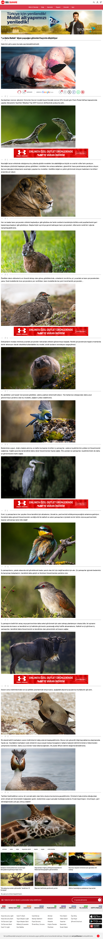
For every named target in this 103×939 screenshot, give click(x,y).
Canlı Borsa (35, 916)
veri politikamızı (77, 936)
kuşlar (42, 849)
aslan (11, 849)
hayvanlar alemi (26, 849)
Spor (73, 7)
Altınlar (50, 916)
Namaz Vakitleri (14, 907)
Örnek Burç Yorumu (38, 924)
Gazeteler (27, 907)
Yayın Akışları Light (23, 919)
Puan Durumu (51, 907)
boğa (17, 849)
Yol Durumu (83, 907)
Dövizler (50, 919)
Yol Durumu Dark (6, 924)
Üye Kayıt (74, 919)
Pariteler (72, 907)
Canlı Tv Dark (21, 916)
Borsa (3, 907)
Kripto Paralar (96, 907)
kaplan (36, 849)
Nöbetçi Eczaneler (23, 924)
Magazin (58, 7)
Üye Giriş (74, 916)
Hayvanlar (50, 7)
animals (4, 849)
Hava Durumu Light (7, 916)
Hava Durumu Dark (7, 919)
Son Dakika (20, 927)
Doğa (42, 7)
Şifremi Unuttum (76, 921)
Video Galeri (64, 919)
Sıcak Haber (64, 927)
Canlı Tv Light (5, 927)
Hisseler (63, 907)
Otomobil (66, 7)
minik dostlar (51, 849)
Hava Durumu (39, 907)
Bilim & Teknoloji (33, 7)
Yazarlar (62, 921)
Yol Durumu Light (6, 921)
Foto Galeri (63, 916)
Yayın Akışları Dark (23, 921)
